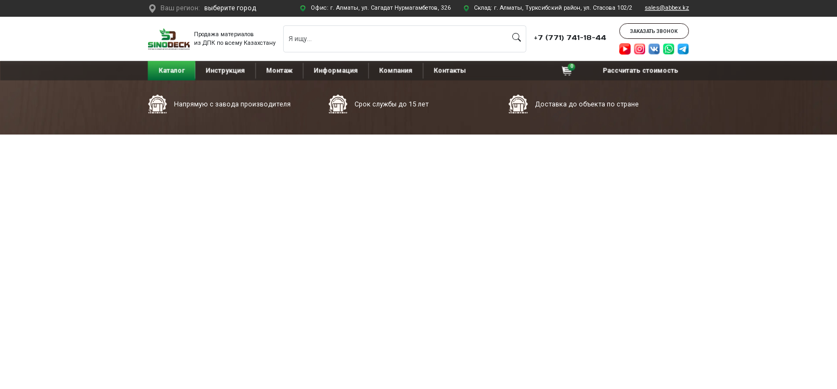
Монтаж (279, 70)
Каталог (171, 70)
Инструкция (225, 70)
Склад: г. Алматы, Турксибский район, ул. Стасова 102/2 (553, 7)
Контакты (449, 70)
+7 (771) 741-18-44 (570, 37)
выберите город (230, 8)
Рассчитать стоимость (641, 70)
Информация (336, 70)
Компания (395, 70)
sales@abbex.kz (667, 7)
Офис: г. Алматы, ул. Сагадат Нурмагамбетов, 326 (381, 7)
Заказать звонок (654, 31)
